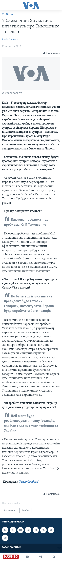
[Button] (51, 53)
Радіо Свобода (10, 39)
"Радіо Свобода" (28, 481)
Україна (7, 14)
